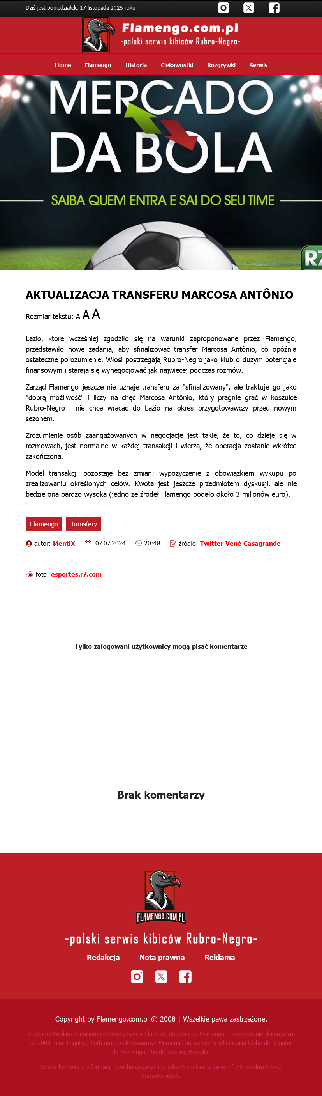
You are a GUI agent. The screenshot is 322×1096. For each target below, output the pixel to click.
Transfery (83, 523)
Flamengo (98, 64)
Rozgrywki (221, 64)
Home (63, 64)
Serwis (258, 64)
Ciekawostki (177, 64)
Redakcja (103, 957)
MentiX (64, 543)
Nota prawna (162, 957)
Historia (136, 64)
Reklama (219, 957)
